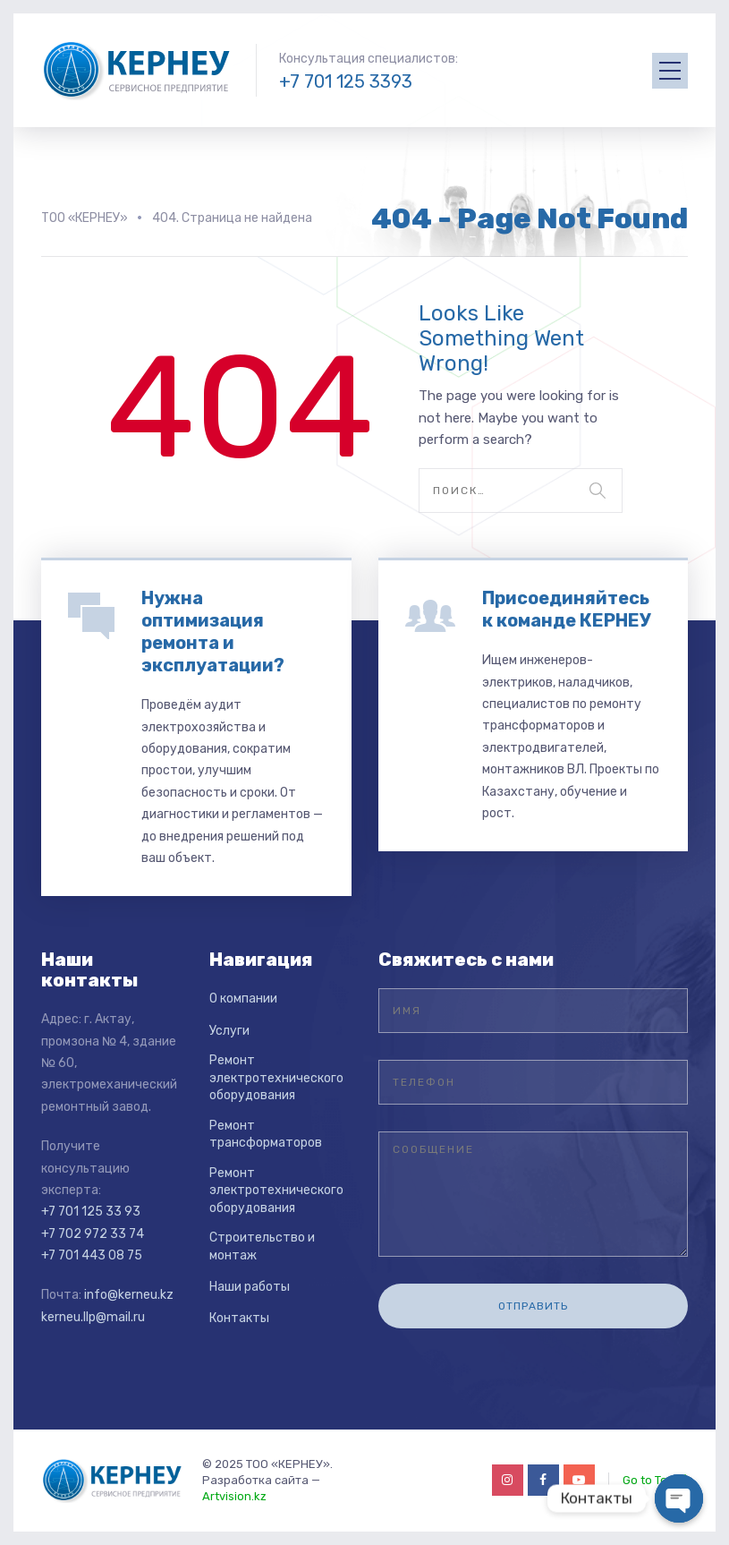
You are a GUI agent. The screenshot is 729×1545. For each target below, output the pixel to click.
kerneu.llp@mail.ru (93, 1317)
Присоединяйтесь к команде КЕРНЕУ (566, 609)
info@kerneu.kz (129, 1294)
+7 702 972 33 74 (92, 1234)
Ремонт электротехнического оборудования (276, 1078)
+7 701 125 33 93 (90, 1211)
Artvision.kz (234, 1496)
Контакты (239, 1318)
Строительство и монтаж (262, 1246)
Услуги (229, 1030)
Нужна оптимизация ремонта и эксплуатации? (212, 631)
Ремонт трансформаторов (265, 1134)
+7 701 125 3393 (345, 81)
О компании (243, 998)
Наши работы (249, 1286)
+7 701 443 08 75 (91, 1255)
